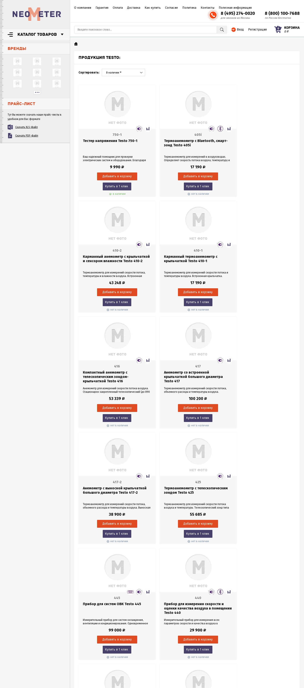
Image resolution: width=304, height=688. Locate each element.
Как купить (153, 8)
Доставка (133, 8)
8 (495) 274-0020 (238, 13)
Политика (189, 8)
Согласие (171, 8)
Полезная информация (235, 8)
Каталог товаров (37, 34)
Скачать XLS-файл (26, 127)
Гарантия (102, 8)
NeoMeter (37, 14)
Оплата (118, 8)
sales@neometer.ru (223, 653)
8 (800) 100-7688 (282, 13)
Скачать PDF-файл (26, 135)
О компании (82, 8)
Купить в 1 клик (112, 186)
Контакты (207, 8)
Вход (240, 29)
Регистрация (257, 29)
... (37, 92)
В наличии (113, 72)
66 (194, 555)
